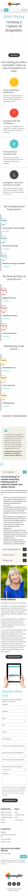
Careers (3, 822)
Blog (16, 812)
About (2, 820)
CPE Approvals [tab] (7, 560)
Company (5, 711)
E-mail (4, 732)
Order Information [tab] (9, 555)
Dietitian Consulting (6, 815)
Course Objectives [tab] (9, 472)
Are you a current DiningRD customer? (13, 746)
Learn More (14, 55)
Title (3, 725)
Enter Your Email (5, 853)
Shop (16, 817)
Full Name (5, 704)
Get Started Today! (14, 657)
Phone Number (6, 739)
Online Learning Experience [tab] (11, 549)
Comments (5, 773)
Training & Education (7, 817)
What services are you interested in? (12, 753)
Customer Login (19, 815)
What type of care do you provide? (12, 766)
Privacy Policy (19, 820)
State (3, 718)
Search (2, 10)
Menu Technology (6, 812)
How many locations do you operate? (13, 760)
